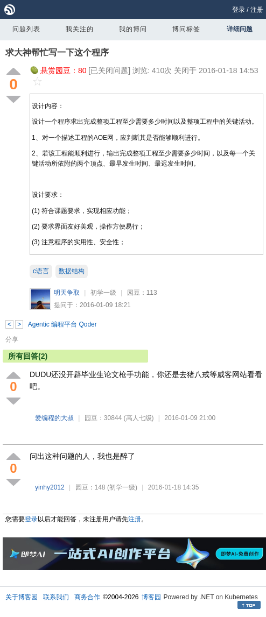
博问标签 (186, 29)
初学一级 (103, 292)
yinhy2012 (50, 487)
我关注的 (80, 29)
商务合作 (87, 597)
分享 (11, 339)
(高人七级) (139, 418)
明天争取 (67, 292)
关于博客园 (21, 597)
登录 (238, 9)
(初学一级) (122, 487)
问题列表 (26, 29)
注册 (256, 9)
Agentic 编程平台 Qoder (62, 324)
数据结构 (72, 271)
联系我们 (56, 597)
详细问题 (240, 29)
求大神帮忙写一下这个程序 (57, 52)
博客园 (151, 597)
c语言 (41, 271)
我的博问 (133, 29)
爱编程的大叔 (54, 418)
